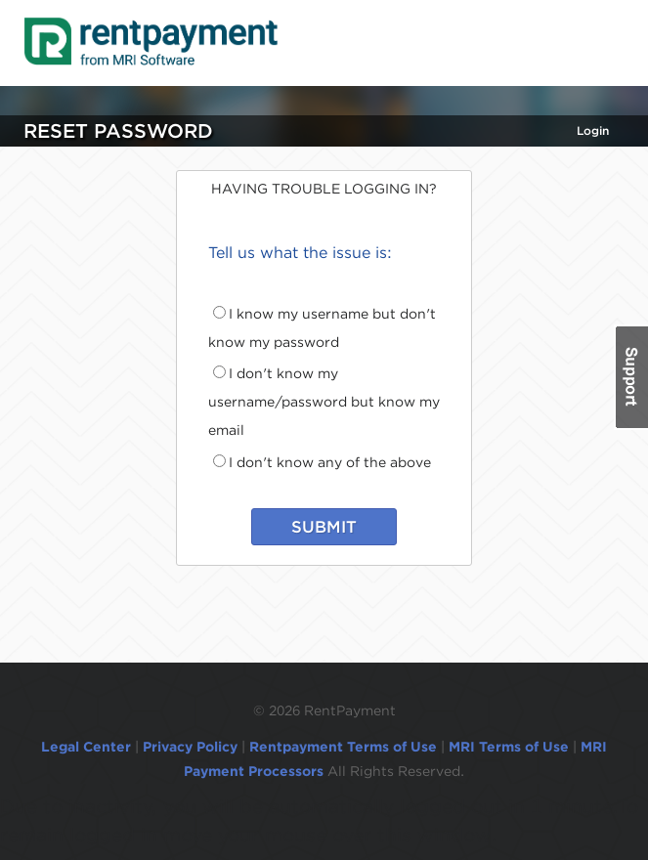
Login (593, 130)
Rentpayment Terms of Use (343, 746)
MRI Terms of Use (509, 746)
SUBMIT (324, 527)
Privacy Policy (190, 746)
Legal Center (86, 746)
